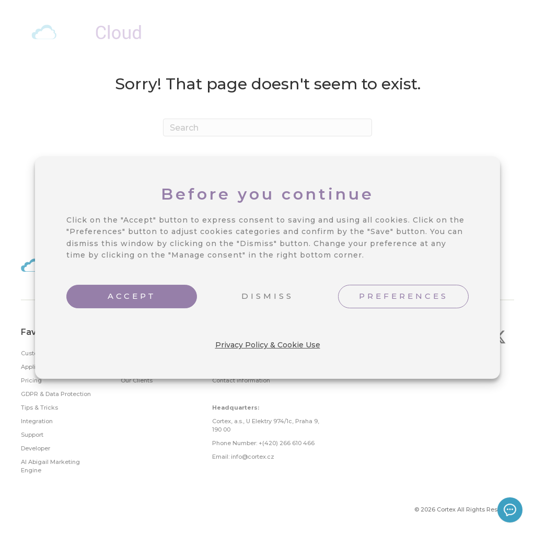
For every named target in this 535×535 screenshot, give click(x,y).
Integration (37, 421)
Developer (35, 448)
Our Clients (137, 380)
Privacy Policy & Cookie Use (267, 345)
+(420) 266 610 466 (287, 443)
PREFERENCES (403, 296)
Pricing (31, 380)
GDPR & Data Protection (56, 394)
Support (32, 434)
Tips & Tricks (39, 407)
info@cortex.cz (252, 456)
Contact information (241, 380)
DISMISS (267, 296)
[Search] (267, 127)
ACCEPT (132, 296)
